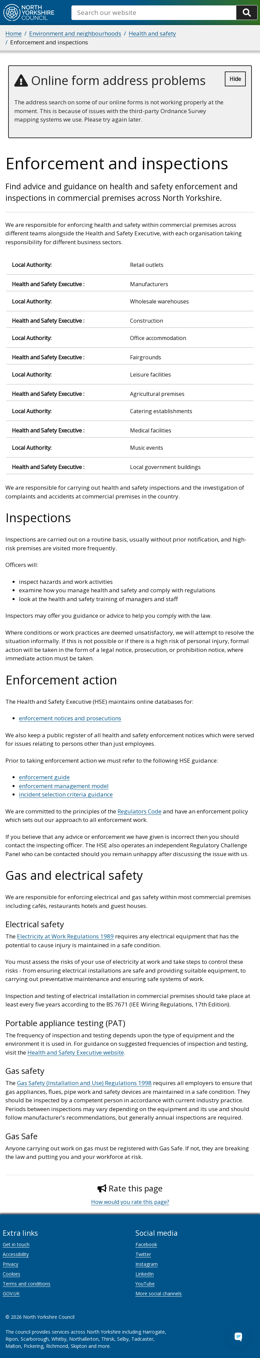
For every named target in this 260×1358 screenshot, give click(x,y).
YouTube (145, 1283)
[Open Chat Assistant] (238, 1336)
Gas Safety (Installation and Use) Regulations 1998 (84, 1083)
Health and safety (152, 33)
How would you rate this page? (130, 1202)
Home (13, 33)
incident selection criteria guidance (66, 794)
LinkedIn (144, 1274)
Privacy (10, 1264)
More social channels (158, 1293)
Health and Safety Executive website (75, 1052)
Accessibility (16, 1254)
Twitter (143, 1254)
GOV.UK (11, 1293)
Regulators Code (139, 811)
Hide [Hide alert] (235, 79)
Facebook (146, 1244)
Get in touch (16, 1244)
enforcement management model (64, 786)
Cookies (11, 1274)
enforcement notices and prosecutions (70, 718)
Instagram (146, 1264)
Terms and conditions (26, 1283)
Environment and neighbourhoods (75, 33)
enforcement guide (44, 777)
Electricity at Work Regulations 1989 (65, 936)
